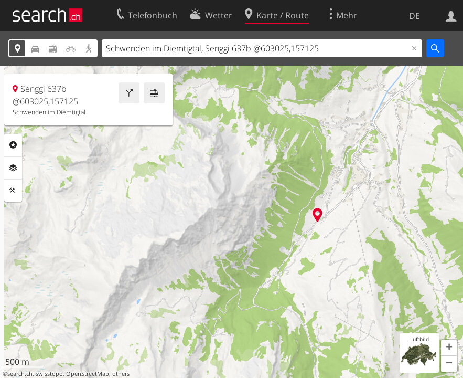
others (121, 373)
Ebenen (13, 168)
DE (414, 16)
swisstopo (49, 373)
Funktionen (13, 191)
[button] (449, 348)
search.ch (20, 373)
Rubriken (13, 145)
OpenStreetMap (87, 373)
